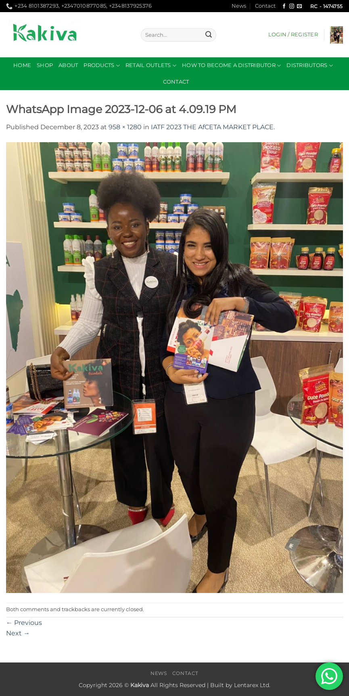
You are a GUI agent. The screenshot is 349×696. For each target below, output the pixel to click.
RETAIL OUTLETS (150, 65)
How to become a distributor (231, 65)
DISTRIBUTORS (309, 65)
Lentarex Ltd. (252, 685)
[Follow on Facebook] (284, 6)
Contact (265, 6)
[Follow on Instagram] (291, 6)
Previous (24, 623)
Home (22, 65)
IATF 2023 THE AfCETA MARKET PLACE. (213, 127)
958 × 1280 (125, 127)
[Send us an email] (299, 6)
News (239, 6)
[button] (293, 35)
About (68, 65)
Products (102, 65)
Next (18, 633)
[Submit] (208, 35)
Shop (45, 65)
